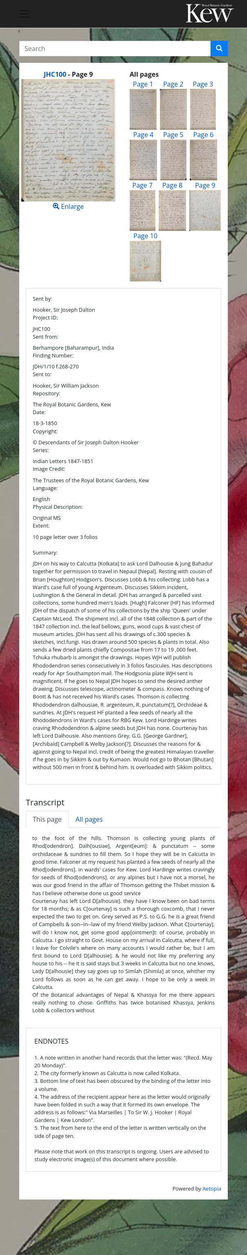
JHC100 (55, 74)
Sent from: (45, 336)
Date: (39, 412)
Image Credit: (49, 468)
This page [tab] (47, 819)
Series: (41, 450)
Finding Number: (53, 355)
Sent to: (42, 374)
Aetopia (211, 1188)
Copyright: (45, 431)
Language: (45, 488)
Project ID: (45, 317)
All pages (89, 819)
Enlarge (68, 145)
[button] (219, 48)
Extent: (41, 525)
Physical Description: (58, 506)
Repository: (46, 393)
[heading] (68, 74)
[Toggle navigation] (24, 14)
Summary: (45, 552)
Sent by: (42, 298)
